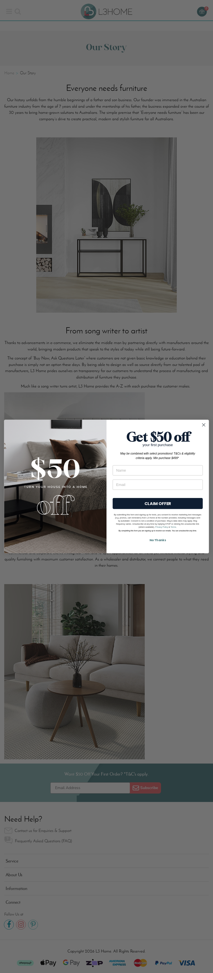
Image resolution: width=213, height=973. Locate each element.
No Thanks (157, 540)
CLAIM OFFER (157, 503)
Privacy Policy (161, 527)
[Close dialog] (203, 424)
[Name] (158, 470)
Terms (173, 527)
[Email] (158, 484)
